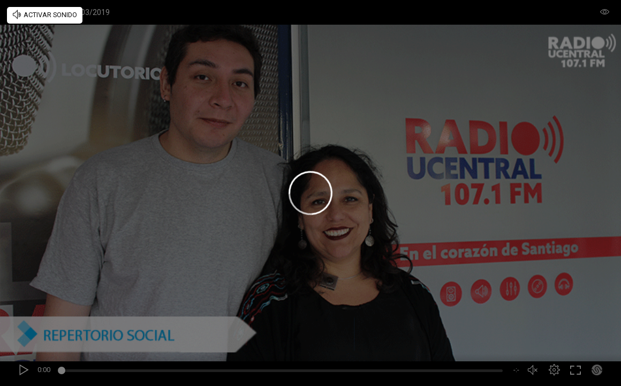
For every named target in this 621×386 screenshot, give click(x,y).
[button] (554, 370)
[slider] (282, 372)
